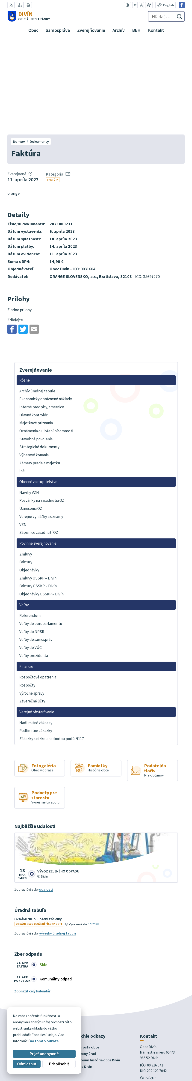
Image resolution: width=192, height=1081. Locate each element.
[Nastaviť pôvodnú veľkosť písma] (141, 5)
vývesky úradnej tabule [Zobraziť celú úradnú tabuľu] (57, 839)
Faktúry (53, 85)
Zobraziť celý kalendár (32, 897)
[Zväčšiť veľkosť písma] (149, 5)
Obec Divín (41, 1040)
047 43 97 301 (150, 996)
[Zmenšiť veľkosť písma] (135, 5)
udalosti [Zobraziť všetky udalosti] (46, 795)
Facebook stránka (154, 1008)
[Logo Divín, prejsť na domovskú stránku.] (28, 16)
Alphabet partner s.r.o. (67, 1036)
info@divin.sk (151, 1002)
